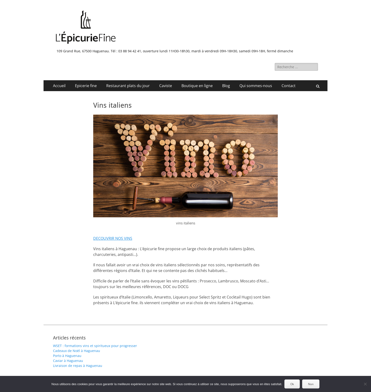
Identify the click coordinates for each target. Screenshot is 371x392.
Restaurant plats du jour (128, 85)
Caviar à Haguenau (68, 360)
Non (311, 384)
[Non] (365, 384)
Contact (289, 85)
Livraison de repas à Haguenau (77, 365)
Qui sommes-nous (255, 85)
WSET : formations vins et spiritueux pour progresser (95, 345)
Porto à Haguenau (67, 355)
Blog (226, 85)
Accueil (59, 85)
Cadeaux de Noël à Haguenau (76, 350)
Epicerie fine (86, 85)
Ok (292, 384)
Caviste (165, 85)
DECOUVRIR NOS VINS (112, 238)
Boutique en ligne (197, 85)
